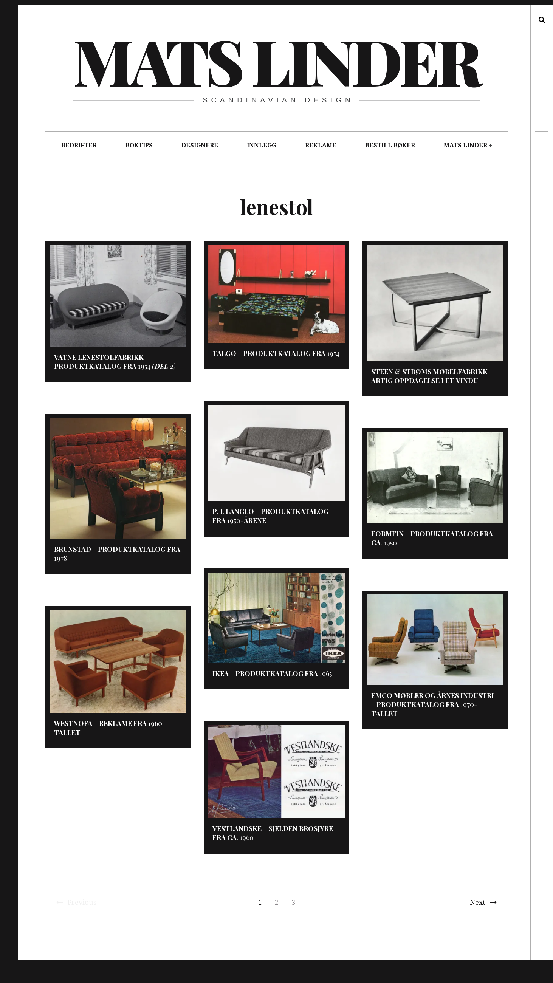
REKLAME (320, 145)
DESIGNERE (199, 145)
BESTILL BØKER (390, 145)
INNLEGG (261, 145)
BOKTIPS (139, 145)
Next (483, 902)
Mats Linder (276, 60)
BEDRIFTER (79, 145)
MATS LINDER (465, 145)
